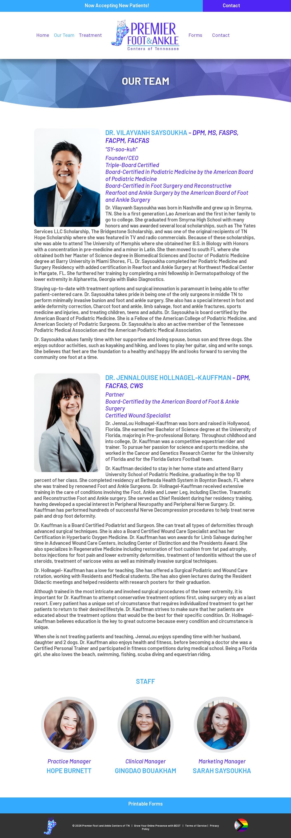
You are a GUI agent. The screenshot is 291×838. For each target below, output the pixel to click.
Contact (231, 5)
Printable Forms (145, 804)
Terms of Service (196, 825)
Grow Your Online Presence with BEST (157, 825)
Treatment (90, 35)
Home (42, 35)
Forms (195, 35)
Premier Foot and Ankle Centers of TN (106, 825)
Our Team (64, 35)
